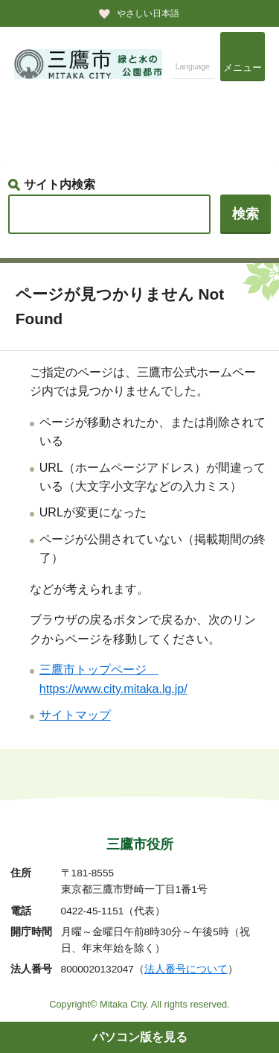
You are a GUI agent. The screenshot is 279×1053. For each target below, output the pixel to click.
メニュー (242, 67)
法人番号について (186, 969)
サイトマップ (75, 715)
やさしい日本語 (148, 13)
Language (193, 67)
